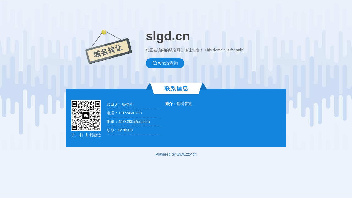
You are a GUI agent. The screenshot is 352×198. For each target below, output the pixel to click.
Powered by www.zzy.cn (176, 154)
